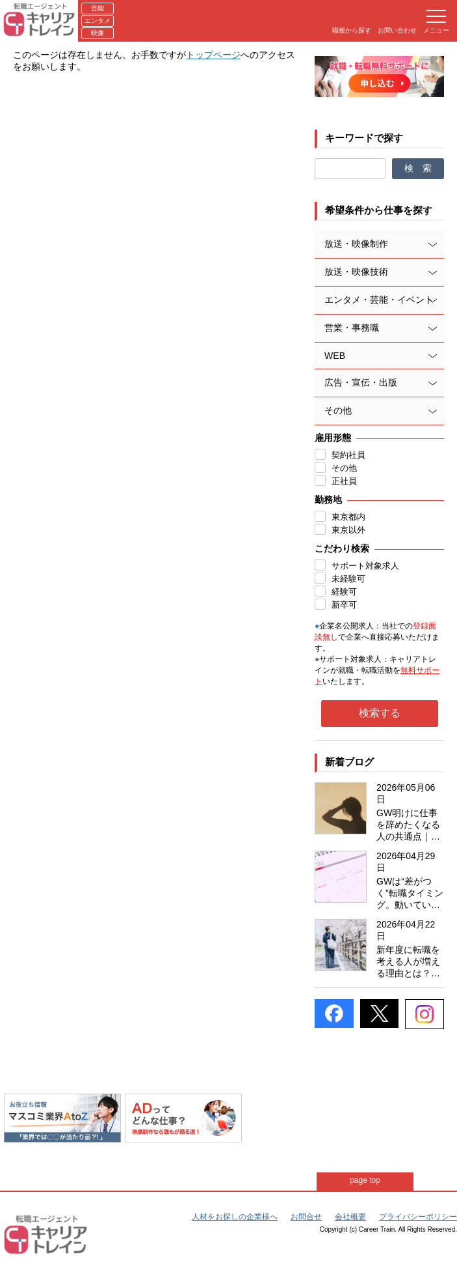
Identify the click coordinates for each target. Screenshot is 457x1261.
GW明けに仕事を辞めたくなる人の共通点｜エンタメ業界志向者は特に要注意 (408, 825)
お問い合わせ (397, 30)
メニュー (436, 22)
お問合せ (306, 1216)
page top (371, 1180)
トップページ (213, 55)
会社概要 (350, 1216)
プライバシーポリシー (418, 1216)
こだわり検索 (342, 548)
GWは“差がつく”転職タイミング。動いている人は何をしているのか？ (409, 893)
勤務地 (328, 499)
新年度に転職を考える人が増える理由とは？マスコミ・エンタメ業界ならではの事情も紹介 (408, 962)
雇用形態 (333, 437)
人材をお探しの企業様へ (235, 1216)
